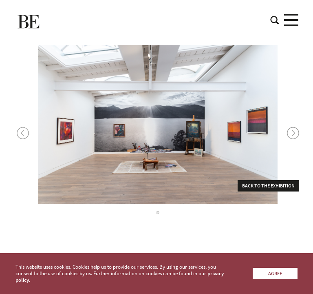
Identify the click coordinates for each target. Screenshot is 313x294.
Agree (275, 273)
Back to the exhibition (268, 186)
